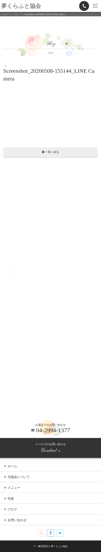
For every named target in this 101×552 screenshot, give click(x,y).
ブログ (16, 14)
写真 (9, 499)
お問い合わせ (16, 520)
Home (5, 14)
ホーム (11, 466)
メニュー (12, 488)
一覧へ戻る (50, 152)
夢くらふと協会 (21, 6)
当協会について (17, 477)
